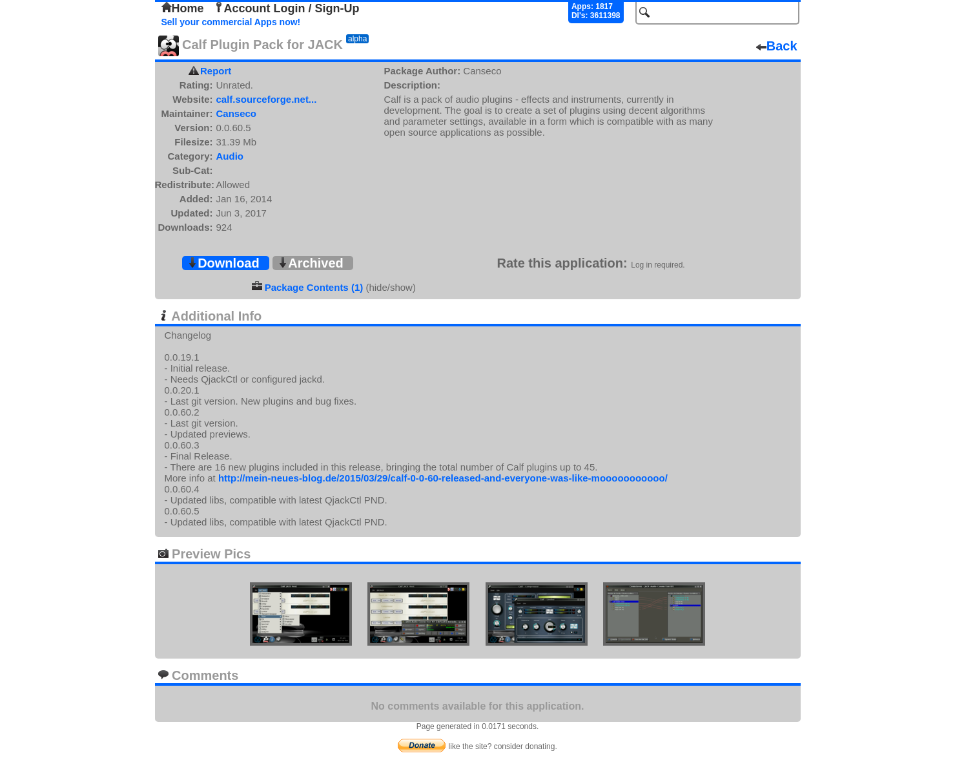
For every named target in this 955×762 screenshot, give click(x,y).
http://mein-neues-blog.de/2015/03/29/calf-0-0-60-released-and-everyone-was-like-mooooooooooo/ (443, 477)
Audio (230, 156)
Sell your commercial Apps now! (231, 22)
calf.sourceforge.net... (266, 99)
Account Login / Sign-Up (287, 8)
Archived (311, 263)
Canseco (236, 113)
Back (776, 46)
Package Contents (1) (314, 287)
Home (182, 8)
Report (215, 70)
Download (223, 263)
